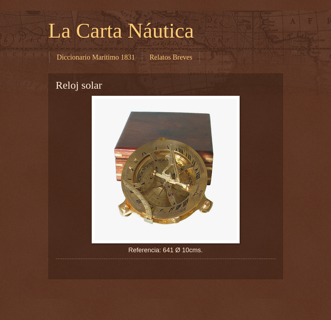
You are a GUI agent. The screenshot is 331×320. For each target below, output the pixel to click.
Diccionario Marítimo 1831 (96, 57)
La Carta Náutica (121, 30)
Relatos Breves (170, 57)
